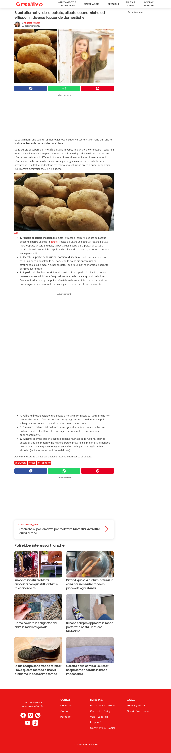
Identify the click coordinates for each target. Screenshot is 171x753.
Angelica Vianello (32, 23)
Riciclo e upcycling (148, 4)
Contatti (65, 711)
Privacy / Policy (136, 705)
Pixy (16, 232)
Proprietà (95, 722)
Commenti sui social (102, 728)
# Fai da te (44, 462)
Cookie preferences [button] (138, 711)
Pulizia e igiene (130, 4)
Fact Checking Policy (102, 705)
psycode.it (66, 716)
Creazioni (113, 4)
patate (54, 241)
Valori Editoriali (99, 716)
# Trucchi (20, 462)
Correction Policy (100, 711)
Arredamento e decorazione (67, 4)
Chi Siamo (66, 705)
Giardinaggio (91, 4)
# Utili (32, 462)
